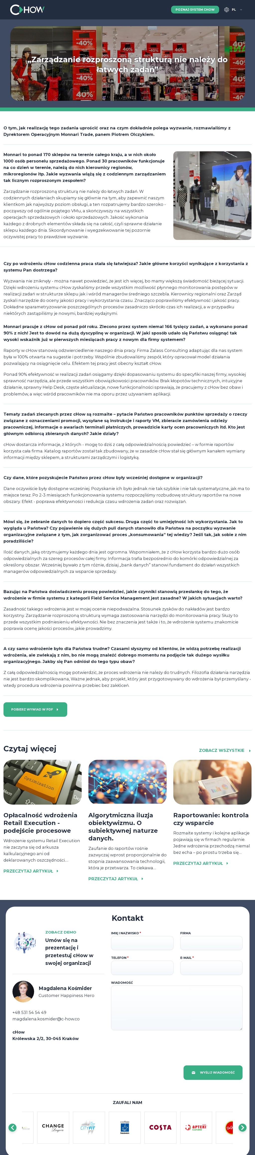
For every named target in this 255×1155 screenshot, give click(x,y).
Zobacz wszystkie (225, 750)
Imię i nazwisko (126, 933)
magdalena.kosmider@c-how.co (46, 1018)
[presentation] (149, 1044)
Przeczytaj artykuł (31, 871)
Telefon (119, 958)
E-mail (187, 958)
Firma (185, 933)
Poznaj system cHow (195, 9)
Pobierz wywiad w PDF (35, 710)
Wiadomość (122, 983)
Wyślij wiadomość (213, 1073)
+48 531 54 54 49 (29, 1012)
